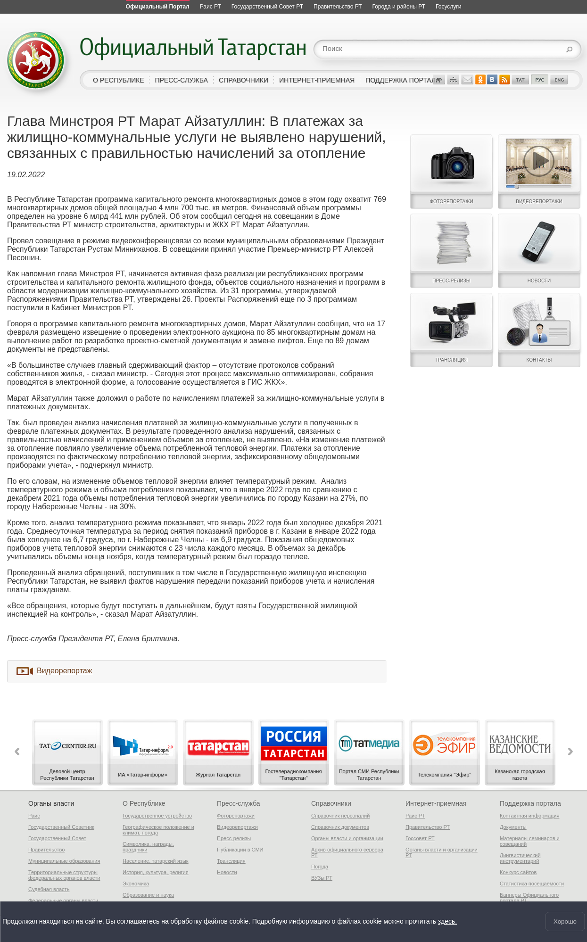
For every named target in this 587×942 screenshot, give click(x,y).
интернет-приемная (317, 80)
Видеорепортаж (64, 671)
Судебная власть (48, 889)
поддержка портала (402, 80)
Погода (319, 866)
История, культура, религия (156, 872)
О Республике (144, 803)
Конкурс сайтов (518, 872)
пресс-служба (181, 80)
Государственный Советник (61, 827)
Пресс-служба (238, 803)
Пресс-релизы (234, 838)
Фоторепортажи (236, 815)
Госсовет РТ (420, 838)
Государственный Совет (57, 838)
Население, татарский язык (156, 861)
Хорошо (565, 921)
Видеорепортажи (237, 827)
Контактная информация (529, 815)
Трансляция (231, 861)
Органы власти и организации (347, 838)
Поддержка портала (530, 803)
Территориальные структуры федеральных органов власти (64, 875)
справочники (243, 80)
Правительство (46, 849)
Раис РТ (415, 815)
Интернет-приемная (435, 803)
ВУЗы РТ (321, 878)
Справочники (331, 803)
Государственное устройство (157, 815)
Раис (34, 815)
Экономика (136, 883)
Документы (513, 827)
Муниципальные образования (64, 861)
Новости (227, 872)
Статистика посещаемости (532, 883)
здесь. (447, 921)
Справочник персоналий (340, 815)
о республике (118, 80)
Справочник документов (340, 827)
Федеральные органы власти (63, 900)
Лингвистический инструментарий (520, 858)
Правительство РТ (427, 827)
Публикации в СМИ (240, 849)
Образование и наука (148, 895)
